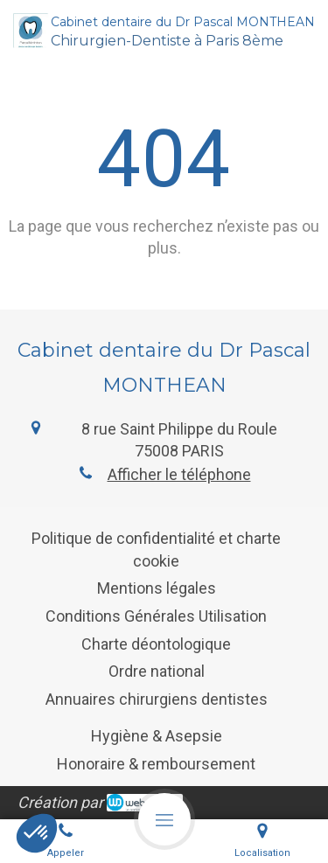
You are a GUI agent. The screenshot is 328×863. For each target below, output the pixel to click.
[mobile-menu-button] (164, 819)
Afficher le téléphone (179, 474)
